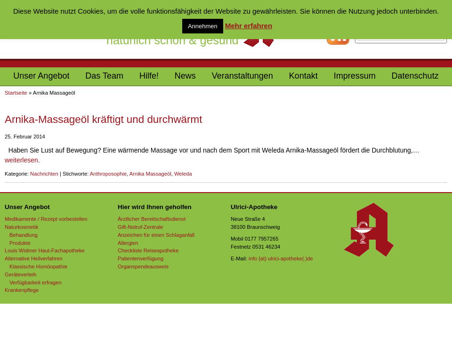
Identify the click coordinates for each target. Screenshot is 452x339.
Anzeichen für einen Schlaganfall (156, 235)
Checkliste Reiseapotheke (148, 250)
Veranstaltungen (242, 76)
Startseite (16, 93)
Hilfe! (149, 76)
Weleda (183, 174)
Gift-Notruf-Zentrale (140, 227)
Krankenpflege (22, 290)
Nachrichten (44, 174)
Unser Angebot (41, 76)
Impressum (355, 76)
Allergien (128, 243)
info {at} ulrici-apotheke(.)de (281, 258)
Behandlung (23, 235)
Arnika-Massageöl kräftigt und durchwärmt (103, 119)
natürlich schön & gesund (172, 40)
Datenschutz (415, 76)
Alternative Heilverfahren (34, 258)
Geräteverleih (20, 274)
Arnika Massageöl (150, 174)
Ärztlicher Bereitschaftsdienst (152, 219)
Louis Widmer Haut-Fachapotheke (45, 250)
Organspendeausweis (143, 266)
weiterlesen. (22, 160)
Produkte (20, 243)
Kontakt (303, 76)
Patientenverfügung (140, 258)
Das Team (104, 76)
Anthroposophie (108, 174)
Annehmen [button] (203, 26)
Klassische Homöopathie (38, 266)
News (185, 76)
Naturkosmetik (22, 227)
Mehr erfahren (248, 26)
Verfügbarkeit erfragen (35, 282)
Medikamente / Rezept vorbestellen (46, 219)
